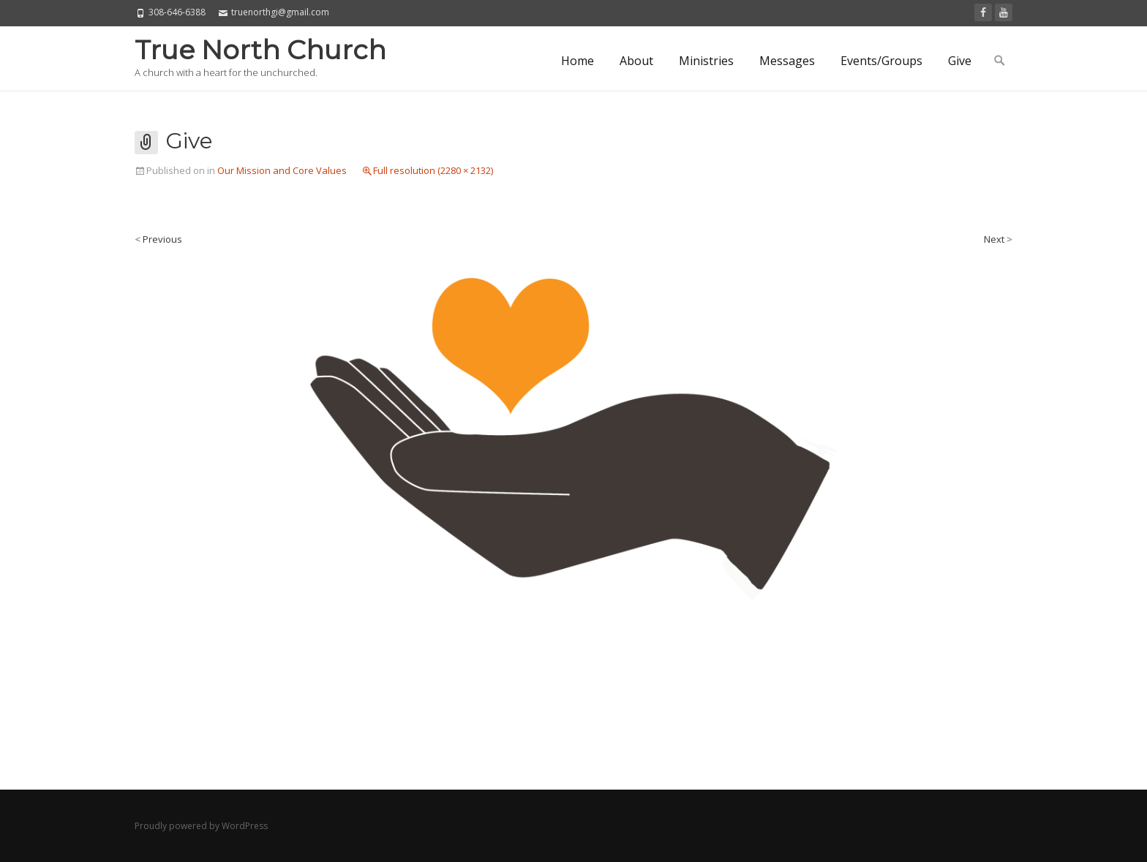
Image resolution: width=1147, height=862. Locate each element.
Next (998, 239)
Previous (158, 239)
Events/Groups (881, 61)
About (636, 61)
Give (959, 61)
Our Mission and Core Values (282, 170)
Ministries (706, 61)
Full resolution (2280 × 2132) (433, 170)
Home (577, 61)
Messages (787, 61)
